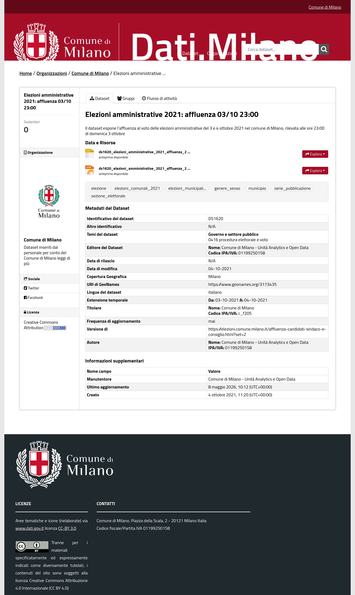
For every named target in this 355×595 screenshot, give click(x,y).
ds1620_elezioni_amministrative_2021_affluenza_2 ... (144, 152)
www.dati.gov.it (29, 528)
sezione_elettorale (108, 195)
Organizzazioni (222, 52)
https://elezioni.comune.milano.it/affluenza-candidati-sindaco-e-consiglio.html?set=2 (267, 332)
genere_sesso (227, 188)
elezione (98, 188)
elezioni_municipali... (187, 188)
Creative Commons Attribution (41, 325)
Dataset (190, 52)
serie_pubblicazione (292, 188)
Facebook (33, 297)
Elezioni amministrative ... (139, 73)
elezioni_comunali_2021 (137, 188)
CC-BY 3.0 (67, 528)
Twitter (31, 288)
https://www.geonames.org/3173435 (242, 284)
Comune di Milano (325, 7)
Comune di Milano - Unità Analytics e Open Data (251, 379)
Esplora (315, 154)
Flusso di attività (159, 98)
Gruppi (252, 52)
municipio (257, 188)
